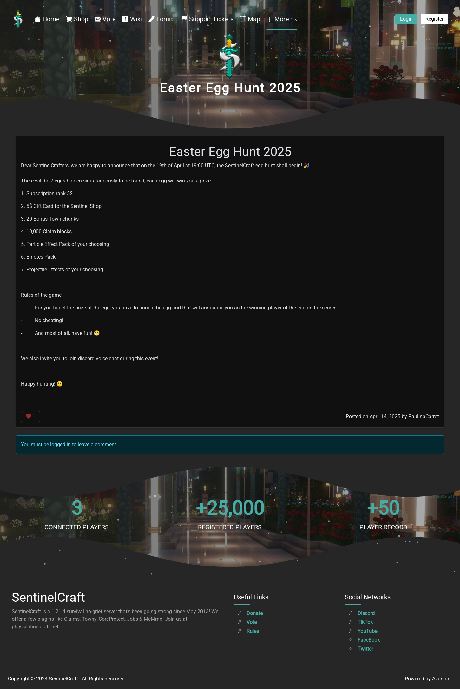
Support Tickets (207, 19)
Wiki (132, 19)
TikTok (360, 622)
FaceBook (364, 640)
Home (47, 19)
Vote (105, 19)
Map (250, 19)
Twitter (360, 649)
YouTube (362, 631)
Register (434, 19)
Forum (161, 19)
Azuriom (441, 679)
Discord (361, 613)
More (281, 19)
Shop (77, 19)
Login (406, 19)
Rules (248, 631)
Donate (250, 613)
